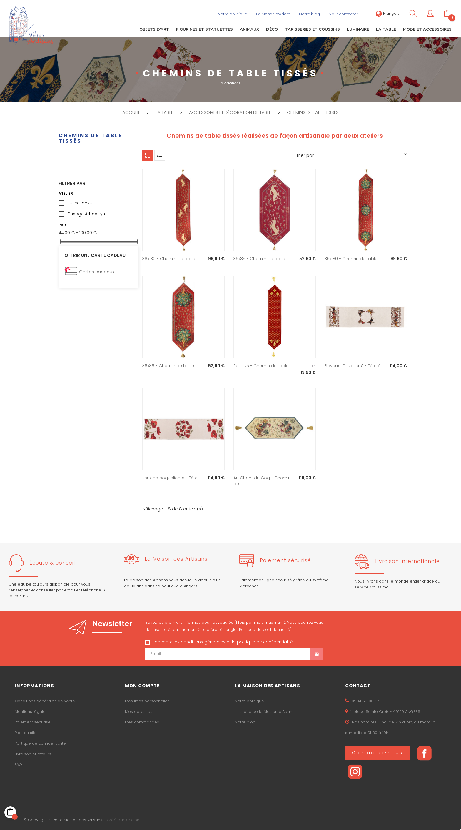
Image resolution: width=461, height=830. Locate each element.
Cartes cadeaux (96, 271)
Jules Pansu (80, 202)
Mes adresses (138, 710)
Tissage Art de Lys (86, 213)
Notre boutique (249, 700)
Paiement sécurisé (33, 721)
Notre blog (245, 721)
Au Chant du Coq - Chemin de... (262, 480)
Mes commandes (142, 721)
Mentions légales (31, 710)
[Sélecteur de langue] (388, 13)
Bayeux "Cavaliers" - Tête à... (354, 365)
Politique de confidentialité (40, 742)
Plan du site (26, 732)
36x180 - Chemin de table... (170, 258)
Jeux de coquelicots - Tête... (171, 477)
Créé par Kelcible (124, 819)
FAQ (18, 763)
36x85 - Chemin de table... (260, 258)
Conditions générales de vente (45, 700)
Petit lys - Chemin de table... (262, 365)
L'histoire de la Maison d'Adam (264, 710)
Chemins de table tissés (90, 137)
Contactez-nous (377, 752)
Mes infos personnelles (147, 700)
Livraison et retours (33, 753)
